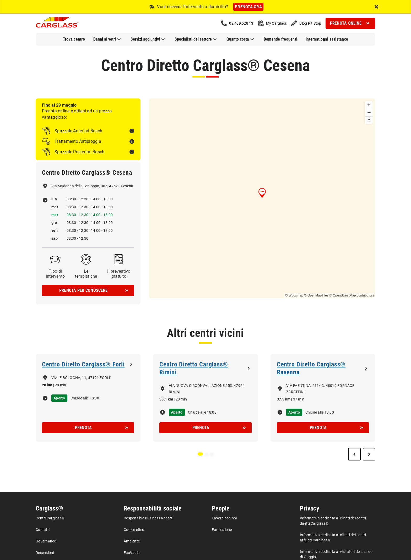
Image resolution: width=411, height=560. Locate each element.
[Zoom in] (369, 105)
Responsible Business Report (148, 518)
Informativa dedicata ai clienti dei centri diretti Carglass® (333, 520)
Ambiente (132, 541)
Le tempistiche (86, 274)
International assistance (327, 39)
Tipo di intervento (55, 274)
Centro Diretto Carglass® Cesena (205, 65)
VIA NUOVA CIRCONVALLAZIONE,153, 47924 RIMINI (207, 388)
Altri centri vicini (205, 333)
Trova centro (74, 39)
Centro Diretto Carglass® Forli (83, 364)
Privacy (309, 508)
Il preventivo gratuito (118, 274)
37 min (299, 399)
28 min (60, 385)
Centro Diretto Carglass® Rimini (193, 368)
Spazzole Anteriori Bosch (78, 130)
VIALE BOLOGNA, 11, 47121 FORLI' (81, 378)
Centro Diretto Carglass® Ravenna (311, 368)
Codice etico (134, 530)
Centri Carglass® (50, 518)
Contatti (43, 530)
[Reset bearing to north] (369, 120)
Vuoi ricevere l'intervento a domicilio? (192, 6)
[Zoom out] (369, 112)
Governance (46, 541)
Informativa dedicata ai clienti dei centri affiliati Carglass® (333, 537)
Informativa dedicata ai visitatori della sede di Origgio (336, 554)
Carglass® (49, 508)
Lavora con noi (224, 518)
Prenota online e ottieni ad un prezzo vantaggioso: (77, 114)
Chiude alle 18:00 (85, 398)
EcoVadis (131, 553)
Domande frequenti (280, 39)
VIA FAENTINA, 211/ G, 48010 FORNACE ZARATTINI (320, 388)
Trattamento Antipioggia (78, 141)
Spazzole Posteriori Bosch (79, 151)
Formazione (222, 530)
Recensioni (45, 553)
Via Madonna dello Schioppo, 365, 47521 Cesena (92, 186)
